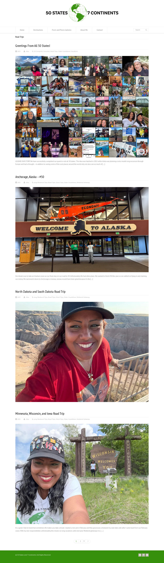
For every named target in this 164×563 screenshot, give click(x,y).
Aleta (27, 51)
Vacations (74, 51)
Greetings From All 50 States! (32, 46)
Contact (100, 30)
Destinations (38, 30)
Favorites (46, 51)
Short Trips (59, 182)
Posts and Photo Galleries (61, 30)
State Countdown (64, 51)
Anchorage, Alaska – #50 (29, 177)
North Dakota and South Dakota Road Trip (40, 291)
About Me (84, 30)
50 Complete (38, 51)
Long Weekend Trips (41, 182)
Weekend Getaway (83, 182)
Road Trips (54, 51)
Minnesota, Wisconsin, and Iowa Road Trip (39, 413)
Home (22, 30)
